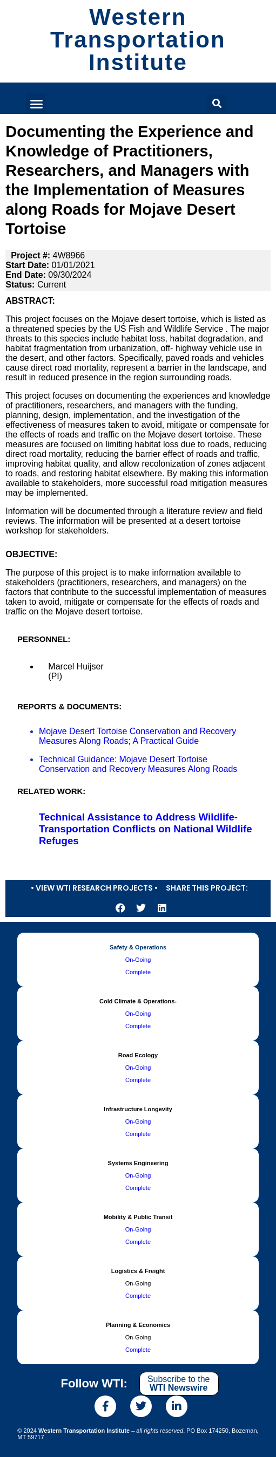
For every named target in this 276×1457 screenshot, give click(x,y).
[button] (36, 103)
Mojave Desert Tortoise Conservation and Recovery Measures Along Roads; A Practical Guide (137, 736)
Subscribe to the (178, 1383)
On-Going (138, 959)
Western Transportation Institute (138, 39)
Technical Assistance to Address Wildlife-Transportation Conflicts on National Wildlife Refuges (145, 828)
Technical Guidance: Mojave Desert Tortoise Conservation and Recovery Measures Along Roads (138, 764)
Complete (138, 972)
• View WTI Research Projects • (94, 888)
